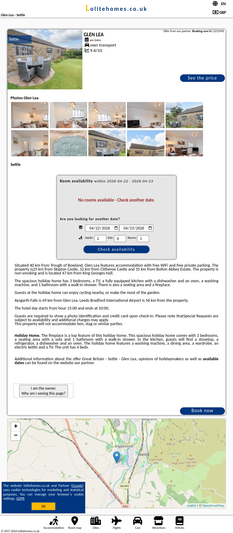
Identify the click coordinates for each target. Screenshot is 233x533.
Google (77, 486)
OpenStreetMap (213, 506)
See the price (202, 78)
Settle (14, 39)
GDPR (20, 498)
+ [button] (16, 426)
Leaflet (191, 506)
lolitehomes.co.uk (117, 8)
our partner (83, 362)
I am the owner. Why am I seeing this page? (44, 391)
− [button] (16, 435)
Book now (202, 410)
